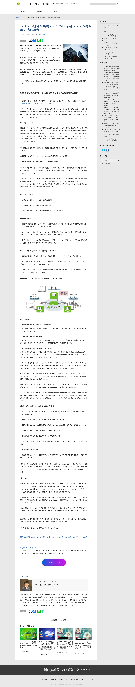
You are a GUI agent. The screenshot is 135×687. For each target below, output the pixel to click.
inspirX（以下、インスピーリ (32, 104)
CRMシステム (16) (108, 49)
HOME (23, 11)
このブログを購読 (105, 163)
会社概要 (53, 679)
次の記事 (63, 620)
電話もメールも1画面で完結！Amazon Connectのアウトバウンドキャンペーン (111, 125)
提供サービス (63, 679)
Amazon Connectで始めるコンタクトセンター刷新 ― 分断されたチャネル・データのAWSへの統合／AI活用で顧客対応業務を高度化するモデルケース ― (47, 645)
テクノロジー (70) (108, 45)
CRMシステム (46, 35)
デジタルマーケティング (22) (111, 47)
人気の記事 (56, 11)
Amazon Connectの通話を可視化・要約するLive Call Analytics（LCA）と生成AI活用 (28, 644)
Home (18, 17)
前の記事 (54, 620)
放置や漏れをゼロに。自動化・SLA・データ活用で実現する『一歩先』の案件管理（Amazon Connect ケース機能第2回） (65, 645)
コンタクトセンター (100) (110, 43)
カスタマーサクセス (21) (110, 38)
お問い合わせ (74, 679)
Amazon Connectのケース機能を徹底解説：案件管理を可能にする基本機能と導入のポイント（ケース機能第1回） (83, 645)
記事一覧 (39, 11)
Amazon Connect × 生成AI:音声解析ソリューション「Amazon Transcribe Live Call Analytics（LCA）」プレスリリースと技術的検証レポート (112, 133)
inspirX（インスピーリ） (29, 548)
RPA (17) (106, 40)
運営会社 (44, 679)
